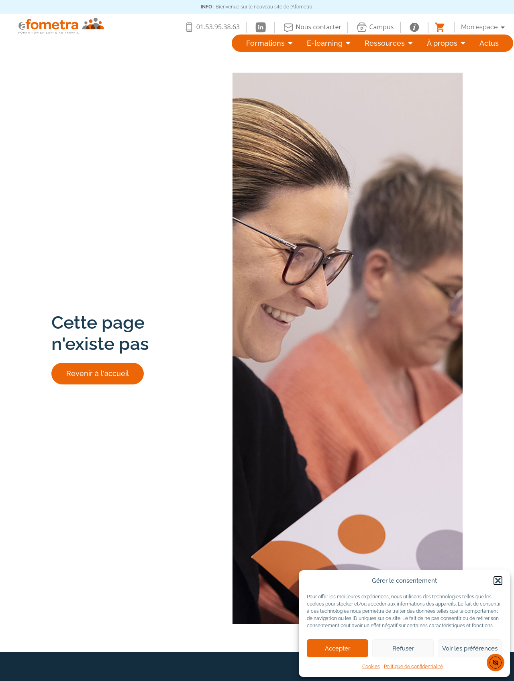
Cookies (371, 666)
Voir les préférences (470, 648)
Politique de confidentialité (413, 666)
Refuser (403, 648)
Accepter (337, 648)
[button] (498, 581)
